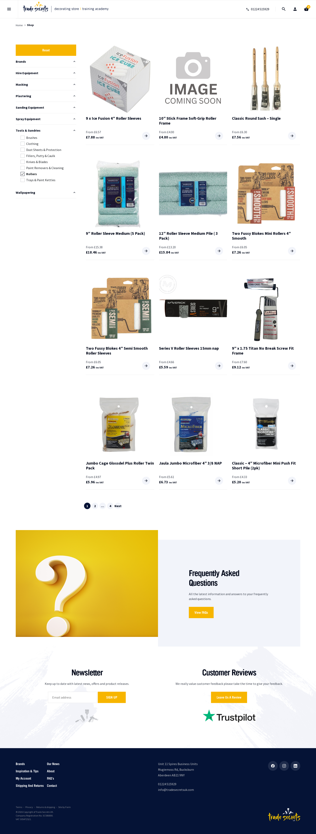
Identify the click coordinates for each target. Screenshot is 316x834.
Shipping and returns (30, 786)
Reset (46, 50)
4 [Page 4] (110, 506)
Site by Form (64, 807)
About (50, 771)
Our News (53, 764)
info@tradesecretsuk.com (176, 790)
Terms (19, 807)
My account (23, 778)
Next (118, 506)
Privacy (29, 807)
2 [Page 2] (95, 506)
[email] (72, 697)
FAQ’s (50, 778)
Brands (20, 764)
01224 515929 (167, 784)
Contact (52, 786)
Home (19, 25)
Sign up (111, 697)
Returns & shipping (45, 807)
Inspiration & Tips (27, 771)
